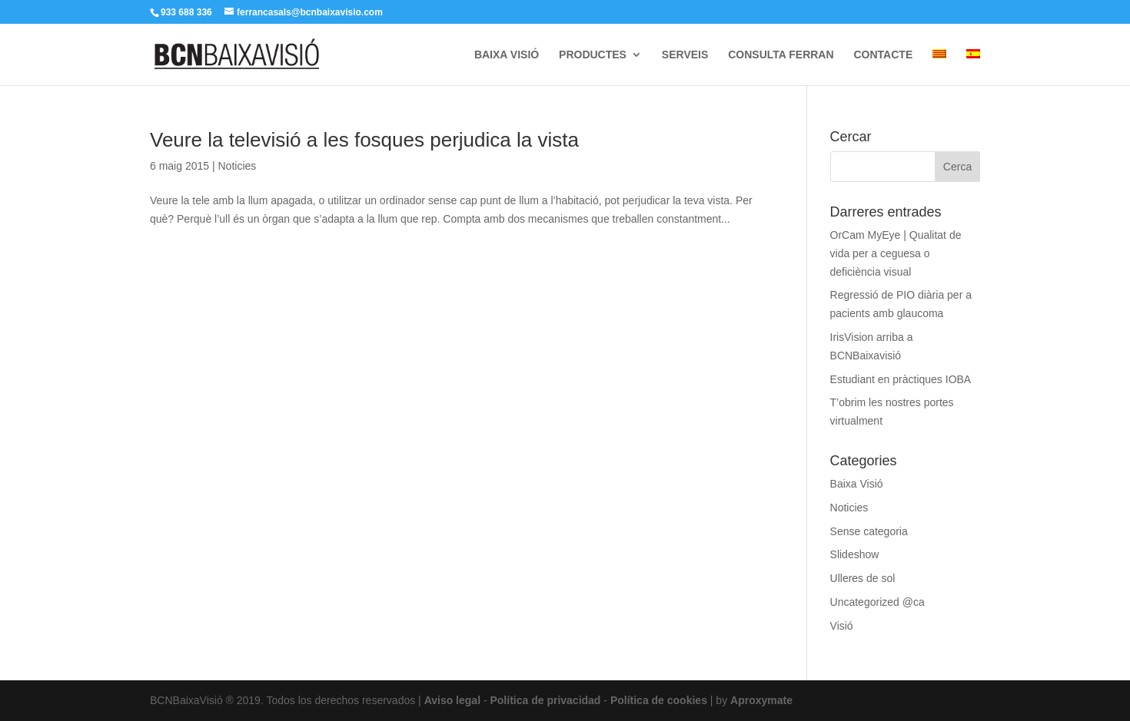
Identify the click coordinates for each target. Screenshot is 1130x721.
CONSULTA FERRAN (780, 55)
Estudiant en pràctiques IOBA (901, 379)
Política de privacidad (545, 700)
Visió (841, 626)
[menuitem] (939, 67)
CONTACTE (882, 55)
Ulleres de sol (863, 578)
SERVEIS (685, 55)
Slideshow (854, 554)
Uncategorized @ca (877, 602)
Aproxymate (761, 700)
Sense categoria (869, 531)
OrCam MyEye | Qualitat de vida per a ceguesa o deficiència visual (896, 253)
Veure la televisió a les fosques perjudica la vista (364, 139)
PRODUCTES (592, 55)
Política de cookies (658, 700)
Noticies (237, 166)
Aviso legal (452, 700)
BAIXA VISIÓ (506, 55)
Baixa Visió (856, 484)
